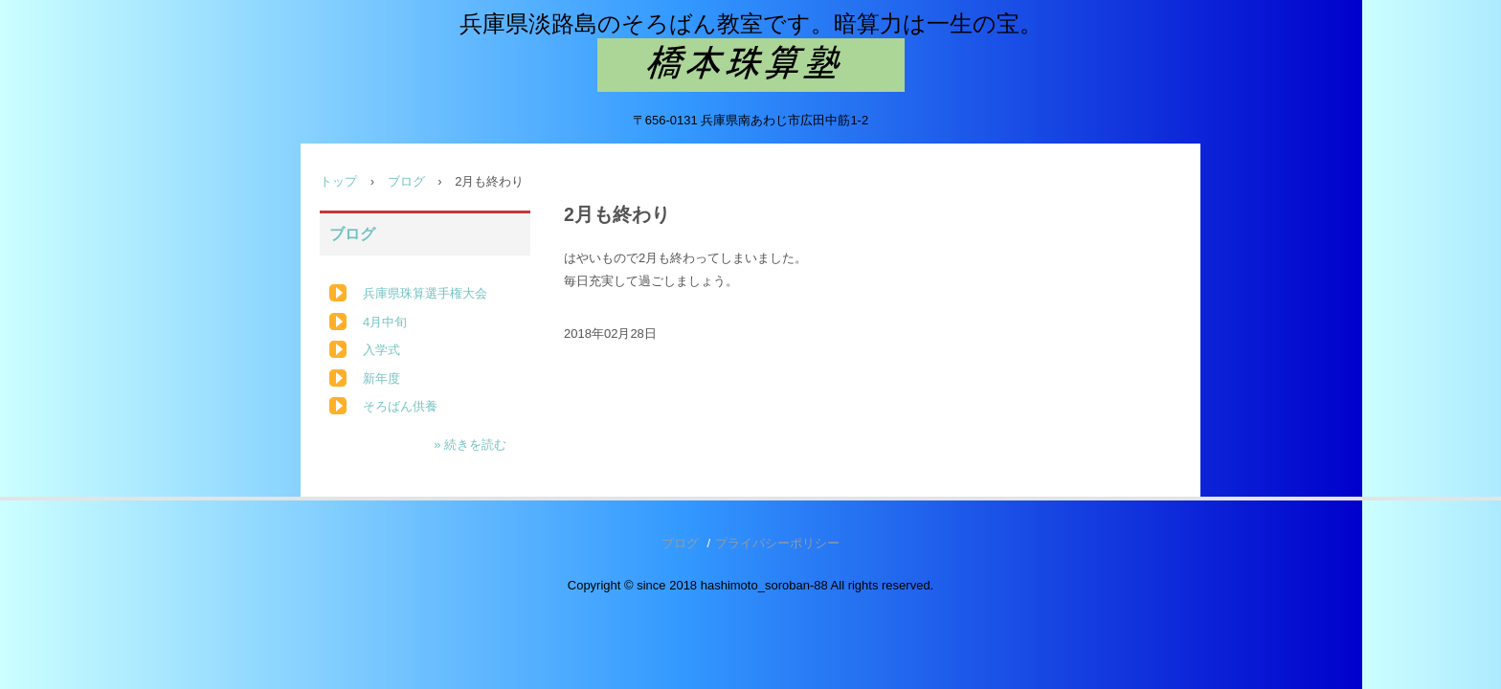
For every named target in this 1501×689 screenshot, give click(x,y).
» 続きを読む (470, 444)
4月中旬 (385, 322)
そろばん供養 (400, 406)
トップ (338, 181)
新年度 (381, 378)
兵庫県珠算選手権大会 (425, 293)
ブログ (406, 181)
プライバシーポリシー (777, 543)
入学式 (381, 350)
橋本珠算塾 (751, 65)
